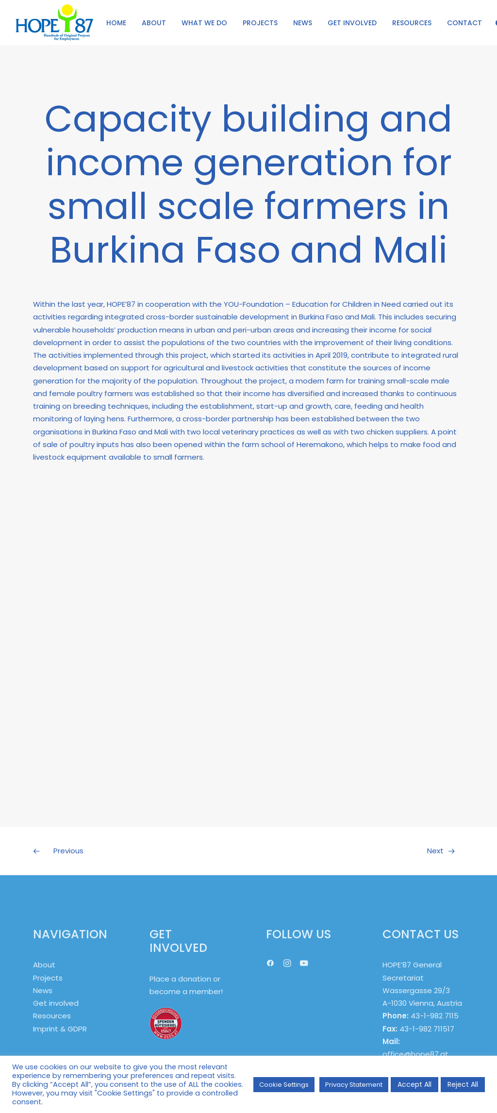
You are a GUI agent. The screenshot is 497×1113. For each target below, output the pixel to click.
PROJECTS (260, 23)
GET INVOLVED (352, 23)
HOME (116, 23)
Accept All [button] (414, 1084)
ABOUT (154, 23)
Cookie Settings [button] (284, 1084)
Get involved (56, 1003)
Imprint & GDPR (60, 1029)
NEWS (302, 23)
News (42, 990)
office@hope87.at (415, 1054)
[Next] (378, 851)
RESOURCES (411, 23)
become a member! (186, 991)
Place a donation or (184, 979)
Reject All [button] (462, 1084)
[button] (270, 964)
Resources (52, 1016)
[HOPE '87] (54, 22)
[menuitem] (116, 22)
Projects (48, 978)
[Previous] (119, 851)
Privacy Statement (353, 1084)
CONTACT (464, 23)
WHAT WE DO (204, 23)
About (44, 965)
